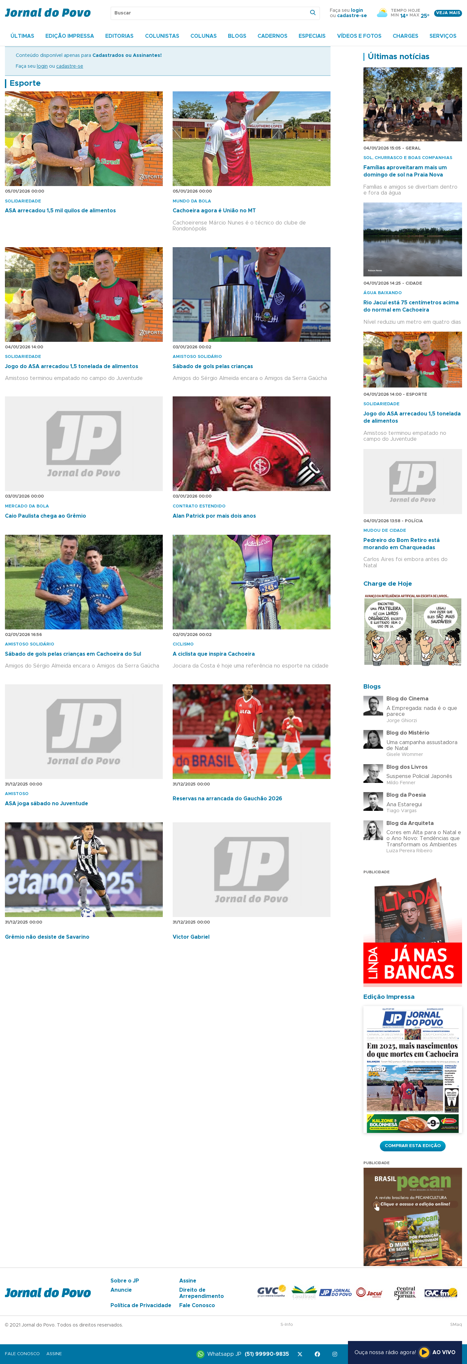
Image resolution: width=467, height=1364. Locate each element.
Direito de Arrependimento (201, 1293)
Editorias (119, 36)
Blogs (237, 36)
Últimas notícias (399, 57)
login (357, 10)
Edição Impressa (69, 36)
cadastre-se (352, 15)
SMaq (456, 1325)
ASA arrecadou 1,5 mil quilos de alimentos (60, 210)
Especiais (312, 36)
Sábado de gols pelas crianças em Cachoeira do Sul (73, 654)
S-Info (287, 1325)
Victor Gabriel (191, 937)
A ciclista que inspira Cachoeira (214, 654)
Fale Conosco (197, 1305)
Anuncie (121, 1290)
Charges (405, 36)
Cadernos (272, 36)
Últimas (22, 36)
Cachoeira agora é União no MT (214, 210)
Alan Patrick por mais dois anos (214, 516)
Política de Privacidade (141, 1305)
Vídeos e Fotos (359, 36)
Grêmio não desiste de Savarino (47, 937)
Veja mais (448, 13)
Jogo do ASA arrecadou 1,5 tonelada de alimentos (71, 366)
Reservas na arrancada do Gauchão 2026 (227, 798)
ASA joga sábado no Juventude (46, 803)
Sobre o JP (125, 1280)
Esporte (25, 83)
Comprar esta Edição (413, 1145)
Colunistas (162, 36)
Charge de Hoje (387, 584)
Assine (187, 1280)
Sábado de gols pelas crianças (213, 366)
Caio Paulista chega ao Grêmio (45, 516)
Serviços (443, 36)
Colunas (203, 36)
